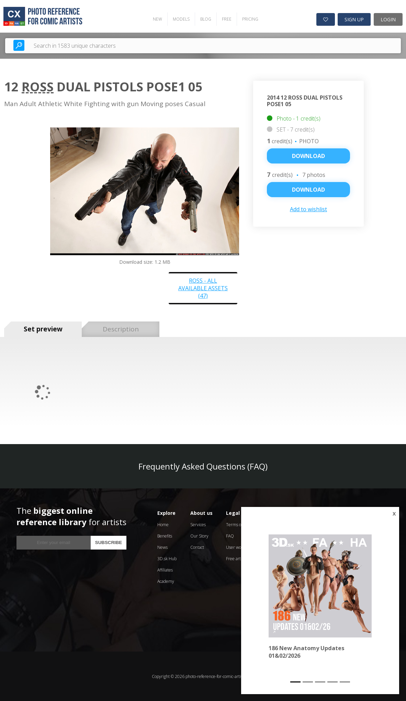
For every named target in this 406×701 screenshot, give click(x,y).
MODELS (180, 19)
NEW (157, 19)
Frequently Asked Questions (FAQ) (203, 466)
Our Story (199, 536)
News (162, 547)
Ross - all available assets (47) (203, 287)
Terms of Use (238, 524)
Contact (197, 547)
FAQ (230, 536)
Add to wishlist (308, 209)
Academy (165, 581)
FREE (226, 19)
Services (198, 524)
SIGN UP (354, 19)
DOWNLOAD (308, 189)
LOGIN (388, 19)
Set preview (43, 329)
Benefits (164, 536)
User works (236, 547)
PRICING (250, 19)
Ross (38, 86)
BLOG (205, 19)
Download (308, 156)
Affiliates (165, 570)
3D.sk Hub (167, 558)
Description (121, 329)
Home (163, 524)
